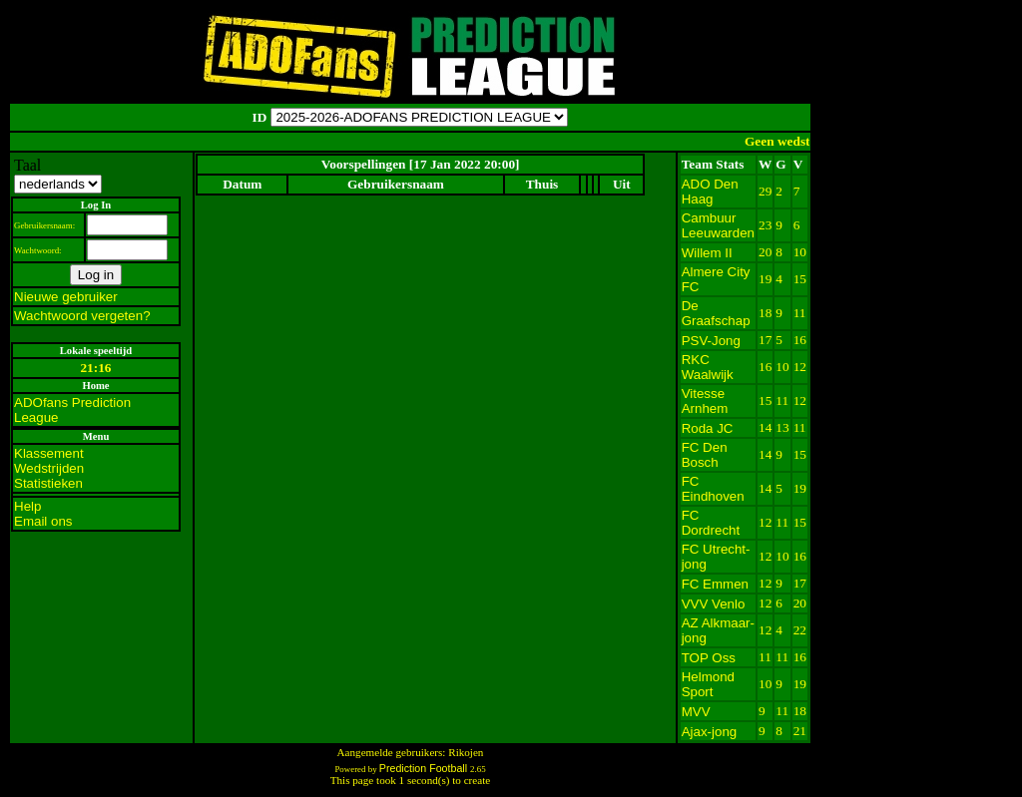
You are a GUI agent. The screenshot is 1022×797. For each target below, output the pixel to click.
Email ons (43, 521)
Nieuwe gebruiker (66, 296)
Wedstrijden (49, 468)
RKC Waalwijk (708, 367)
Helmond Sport (708, 684)
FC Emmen (715, 584)
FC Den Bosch (705, 455)
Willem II (707, 252)
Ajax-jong (710, 731)
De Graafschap (716, 313)
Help (27, 506)
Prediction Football (424, 768)
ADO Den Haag (710, 191)
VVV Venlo (714, 604)
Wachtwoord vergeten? (82, 315)
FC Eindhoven (713, 489)
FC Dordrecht (711, 523)
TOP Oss (709, 657)
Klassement (49, 453)
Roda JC (708, 428)
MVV (696, 711)
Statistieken (48, 483)
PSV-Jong (711, 340)
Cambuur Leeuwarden (718, 225)
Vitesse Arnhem (705, 401)
